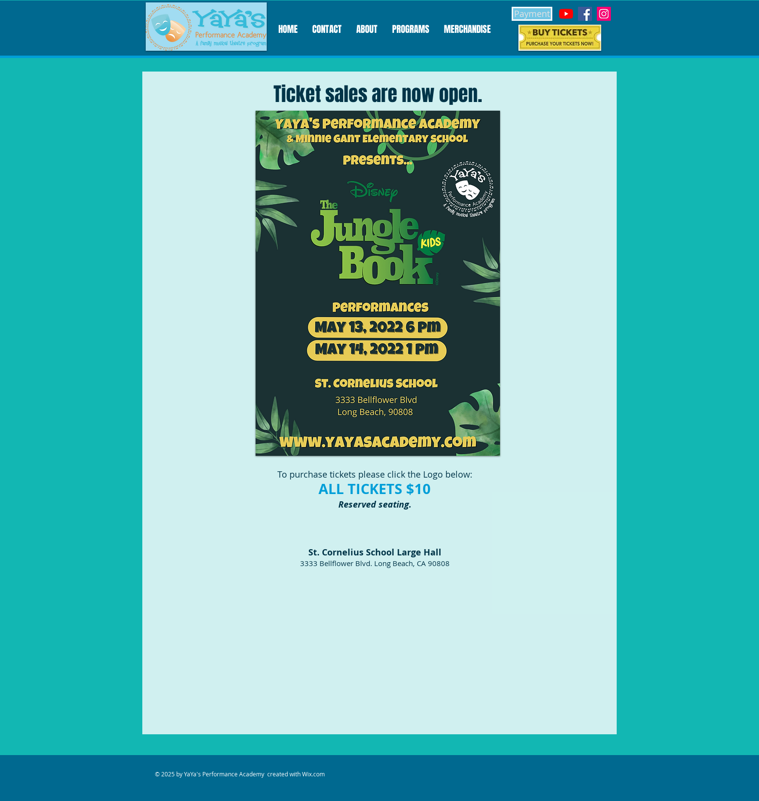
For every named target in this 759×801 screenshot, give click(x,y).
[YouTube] (566, 14)
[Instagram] (604, 14)
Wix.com (313, 774)
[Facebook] (585, 14)
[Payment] (532, 14)
